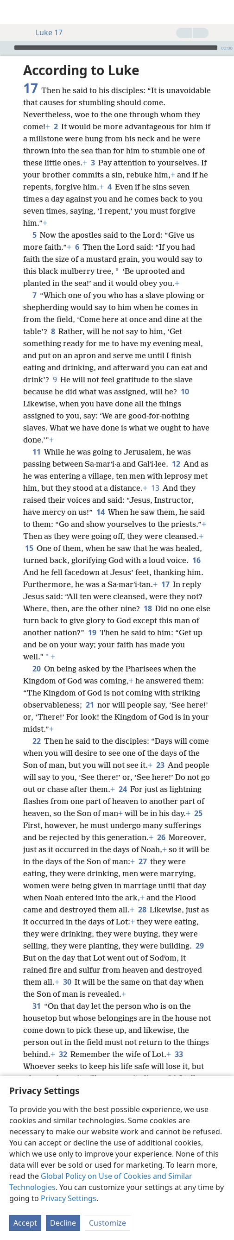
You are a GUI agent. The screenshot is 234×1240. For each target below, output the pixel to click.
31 (36, 1006)
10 (184, 391)
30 (67, 982)
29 (199, 946)
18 (147, 608)
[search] (222, 12)
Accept (25, 1223)
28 (142, 910)
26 (161, 837)
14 (100, 512)
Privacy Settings (68, 1198)
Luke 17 (44, 32)
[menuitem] (14, 12)
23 (160, 765)
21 (89, 705)
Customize (107, 1223)
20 (36, 669)
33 (178, 1054)
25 (198, 813)
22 (36, 741)
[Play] (6, 47)
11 (36, 452)
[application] (117, 48)
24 (122, 789)
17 (165, 584)
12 (176, 464)
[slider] (115, 47)
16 (196, 560)
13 (155, 488)
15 (29, 548)
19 (92, 632)
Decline (63, 1223)
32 (63, 1054)
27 (142, 861)
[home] (14, 12)
